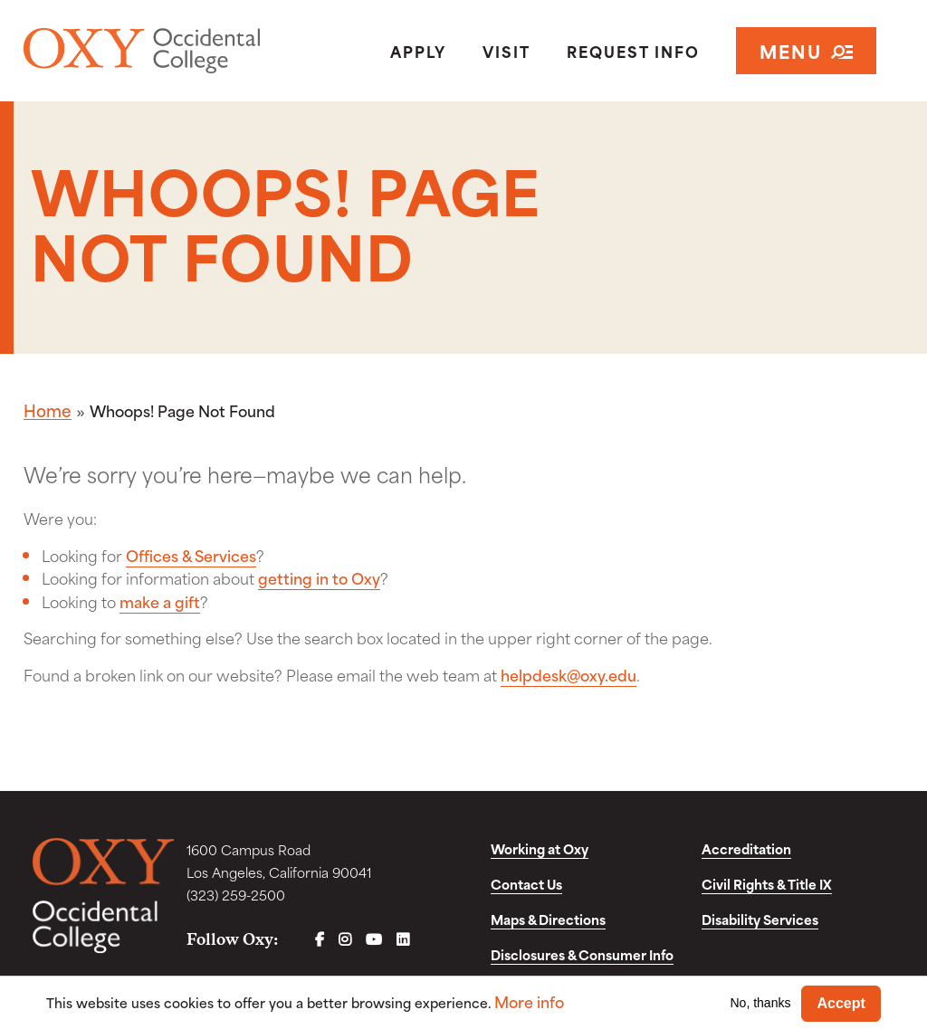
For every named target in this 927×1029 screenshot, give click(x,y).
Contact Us (526, 883)
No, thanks (761, 1003)
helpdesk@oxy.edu (568, 674)
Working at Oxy (539, 848)
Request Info (633, 51)
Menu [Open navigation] (806, 50)
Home (48, 410)
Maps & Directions (548, 919)
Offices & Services (191, 555)
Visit (506, 51)
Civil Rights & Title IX (767, 883)
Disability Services (760, 919)
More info (529, 1001)
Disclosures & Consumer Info (582, 954)
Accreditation (746, 848)
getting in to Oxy (319, 577)
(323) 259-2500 (235, 894)
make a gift (159, 601)
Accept (841, 1003)
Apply (418, 51)
